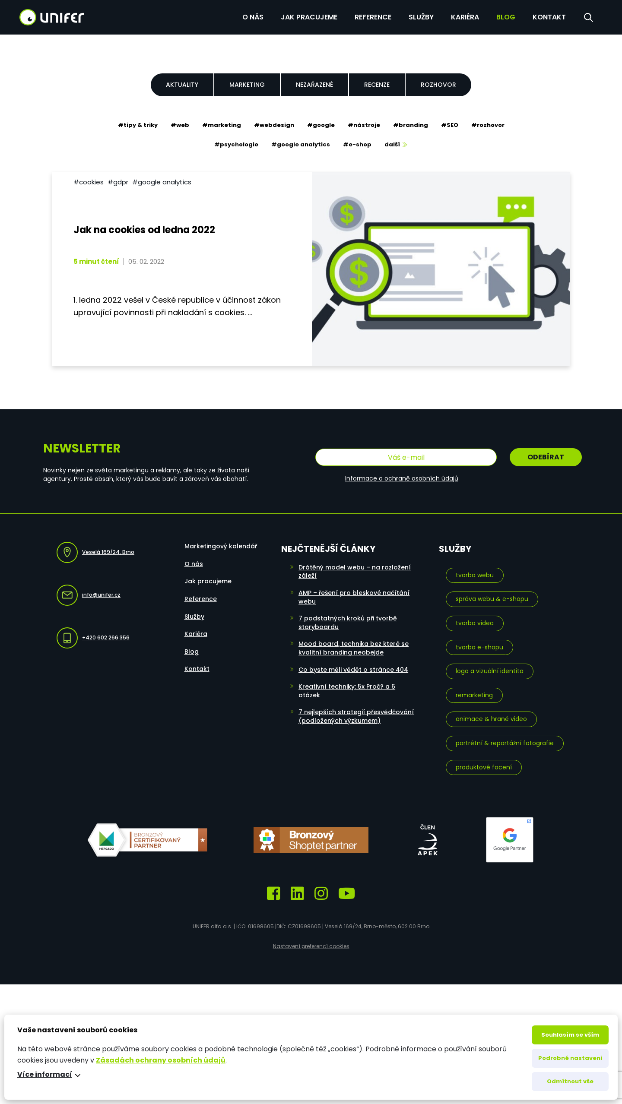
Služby (421, 17)
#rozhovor (488, 125)
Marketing (247, 84)
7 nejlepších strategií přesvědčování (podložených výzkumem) (356, 716)
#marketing (221, 125)
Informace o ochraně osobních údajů (401, 478)
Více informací (44, 1074)
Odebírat (545, 457)
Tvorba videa (475, 623)
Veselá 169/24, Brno (95, 552)
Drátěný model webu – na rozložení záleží (354, 571)
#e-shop (357, 144)
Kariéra (465, 17)
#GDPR (118, 182)
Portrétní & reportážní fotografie (505, 743)
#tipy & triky (138, 125)
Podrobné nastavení (570, 1058)
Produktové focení (484, 767)
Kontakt (549, 17)
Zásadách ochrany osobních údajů (160, 1060)
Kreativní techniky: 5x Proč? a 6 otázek (346, 690)
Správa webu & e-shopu (492, 599)
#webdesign (274, 125)
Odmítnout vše (570, 1081)
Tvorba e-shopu (479, 647)
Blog (505, 17)
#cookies (88, 182)
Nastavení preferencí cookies (311, 946)
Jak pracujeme (309, 17)
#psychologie (236, 144)
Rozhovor (438, 84)
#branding (410, 125)
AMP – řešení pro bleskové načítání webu (353, 597)
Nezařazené (314, 84)
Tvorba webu (475, 575)
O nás (252, 17)
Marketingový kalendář (220, 546)
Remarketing (474, 695)
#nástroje (364, 125)
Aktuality (182, 84)
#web (180, 125)
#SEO (449, 125)
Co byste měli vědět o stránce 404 (353, 669)
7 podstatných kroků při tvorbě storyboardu (347, 622)
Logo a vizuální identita (490, 671)
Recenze (377, 84)
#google (321, 125)
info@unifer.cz (89, 595)
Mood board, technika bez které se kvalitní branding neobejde (353, 648)
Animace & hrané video (491, 719)
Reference (373, 17)
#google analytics (300, 144)
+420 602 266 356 (93, 637)
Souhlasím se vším (570, 1035)
